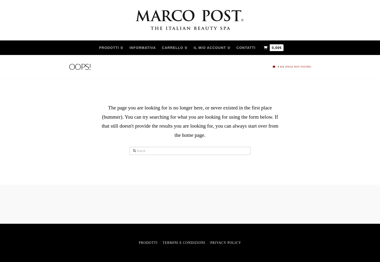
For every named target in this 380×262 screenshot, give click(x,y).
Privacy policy (225, 243)
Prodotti (148, 243)
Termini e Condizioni (184, 243)
